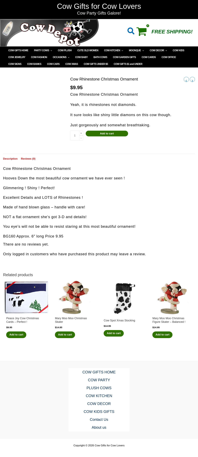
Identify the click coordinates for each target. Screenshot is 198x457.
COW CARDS (143, 57)
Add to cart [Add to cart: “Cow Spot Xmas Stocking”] (114, 333)
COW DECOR (153, 50)
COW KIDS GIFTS (99, 411)
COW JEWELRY (16, 57)
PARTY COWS (42, 50)
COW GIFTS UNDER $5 (74, 64)
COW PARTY (99, 380)
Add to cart (107, 133)
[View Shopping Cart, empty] (143, 32)
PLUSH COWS (98, 388)
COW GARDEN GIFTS (119, 57)
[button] (131, 32)
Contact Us (99, 419)
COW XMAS (50, 64)
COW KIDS (172, 50)
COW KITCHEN (109, 50)
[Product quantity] (74, 135)
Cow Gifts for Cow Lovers (99, 6)
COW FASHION (38, 57)
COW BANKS (15, 64)
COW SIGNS (181, 57)
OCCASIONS (59, 57)
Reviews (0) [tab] (28, 158)
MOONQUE (131, 50)
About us (99, 427)
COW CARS (33, 64)
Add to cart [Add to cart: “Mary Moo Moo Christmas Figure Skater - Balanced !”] (162, 334)
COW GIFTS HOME (18, 50)
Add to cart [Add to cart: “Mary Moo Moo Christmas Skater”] (65, 334)
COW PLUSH (63, 50)
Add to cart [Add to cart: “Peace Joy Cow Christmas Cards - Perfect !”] (16, 334)
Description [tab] (10, 158)
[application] (49, 50)
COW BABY (78, 57)
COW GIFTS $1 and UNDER (105, 64)
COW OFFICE (162, 57)
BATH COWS (96, 57)
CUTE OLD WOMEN (84, 50)
